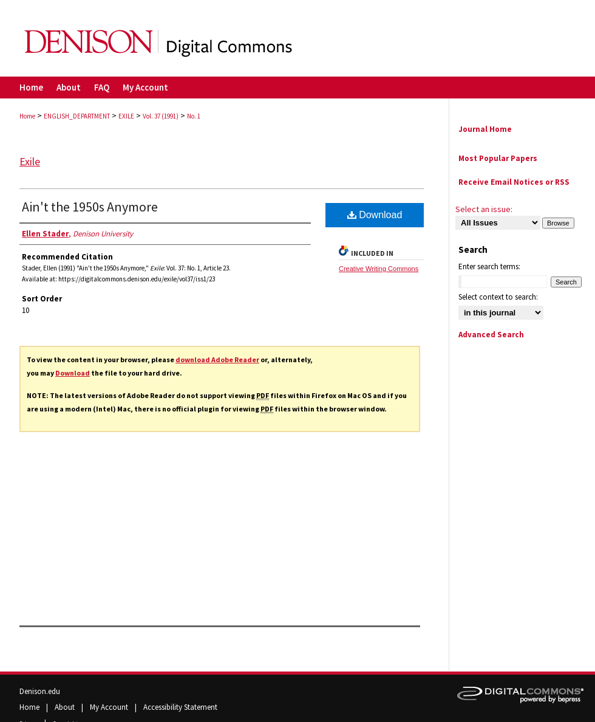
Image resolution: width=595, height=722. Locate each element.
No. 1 (193, 116)
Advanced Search (491, 334)
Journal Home (485, 129)
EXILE (126, 116)
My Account (110, 707)
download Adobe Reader (217, 359)
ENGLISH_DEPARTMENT (77, 116)
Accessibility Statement (180, 707)
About (65, 707)
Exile (29, 161)
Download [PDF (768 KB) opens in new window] (375, 215)
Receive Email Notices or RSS (514, 182)
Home (27, 116)
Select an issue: (483, 209)
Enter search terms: (489, 266)
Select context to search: (498, 297)
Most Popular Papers (497, 158)
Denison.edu (39, 691)
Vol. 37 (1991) (160, 116)
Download (72, 372)
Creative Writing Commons (378, 268)
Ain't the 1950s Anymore (90, 206)
